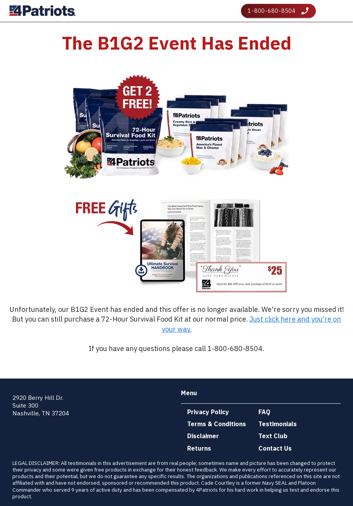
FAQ (264, 412)
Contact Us (275, 448)
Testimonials (277, 424)
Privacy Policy (208, 412)
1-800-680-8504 (272, 10)
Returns (199, 448)
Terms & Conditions (216, 424)
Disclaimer (203, 436)
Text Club (273, 436)
